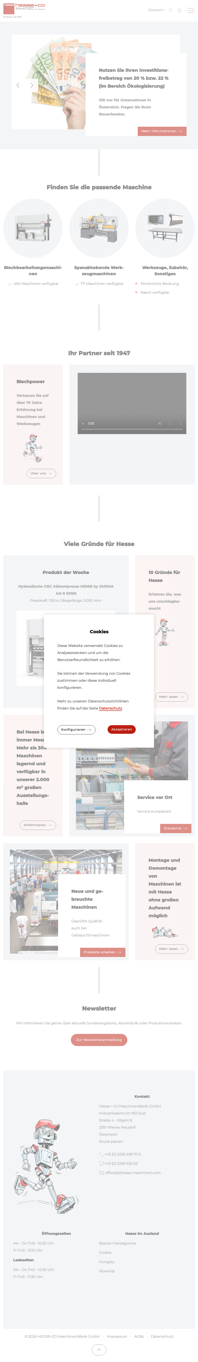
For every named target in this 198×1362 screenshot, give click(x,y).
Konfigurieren (76, 729)
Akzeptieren (121, 729)
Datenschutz (110, 708)
